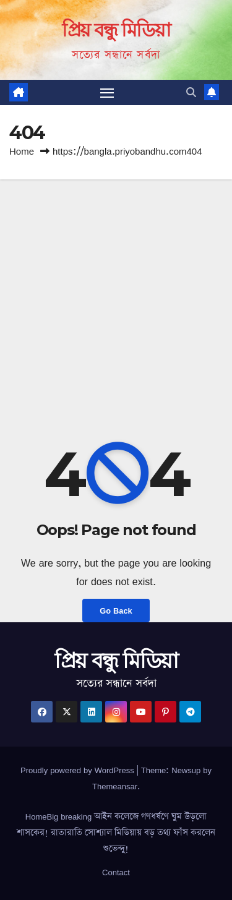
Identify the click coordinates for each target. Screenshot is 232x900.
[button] (191, 92)
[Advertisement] (116, 302)
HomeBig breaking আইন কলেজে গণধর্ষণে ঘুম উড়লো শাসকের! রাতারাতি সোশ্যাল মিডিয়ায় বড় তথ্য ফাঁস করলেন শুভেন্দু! (116, 832)
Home (21, 151)
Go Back (116, 610)
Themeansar (114, 786)
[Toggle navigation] (107, 92)
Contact (116, 872)
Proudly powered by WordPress (78, 770)
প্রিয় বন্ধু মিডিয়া (116, 30)
